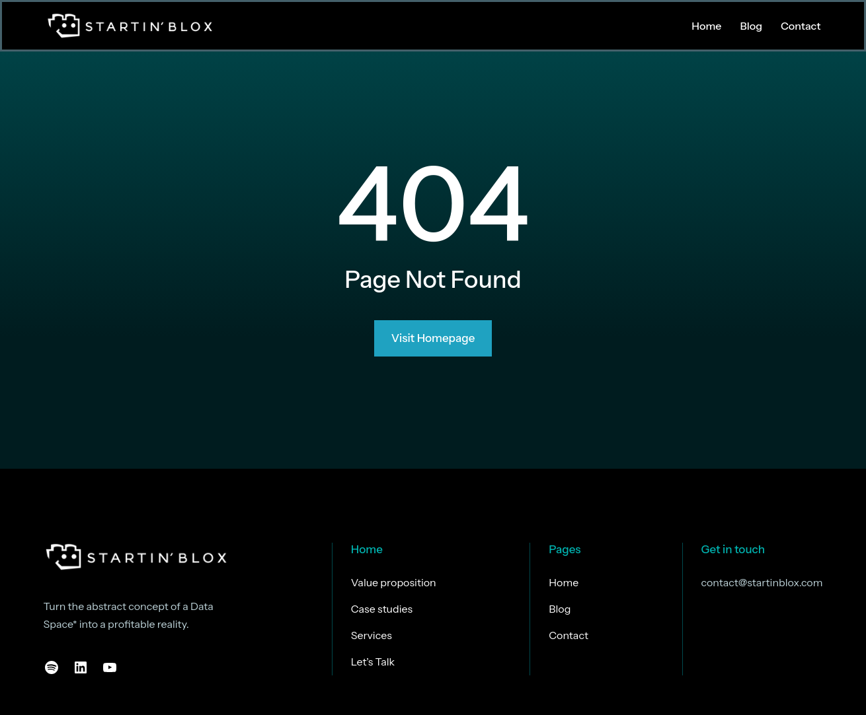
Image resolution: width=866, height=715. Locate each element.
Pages (564, 549)
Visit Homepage (433, 338)
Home (367, 549)
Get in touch (733, 549)
